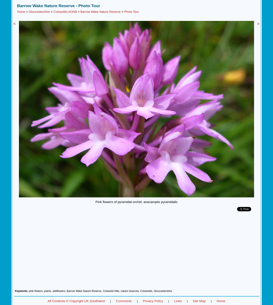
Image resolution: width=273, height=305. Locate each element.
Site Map (199, 301)
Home (21, 12)
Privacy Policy (153, 301)
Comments (124, 301)
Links (178, 301)
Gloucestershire (39, 12)
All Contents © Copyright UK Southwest (76, 301)
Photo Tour (131, 12)
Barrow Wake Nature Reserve (100, 12)
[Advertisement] (136, 252)
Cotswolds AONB (65, 12)
